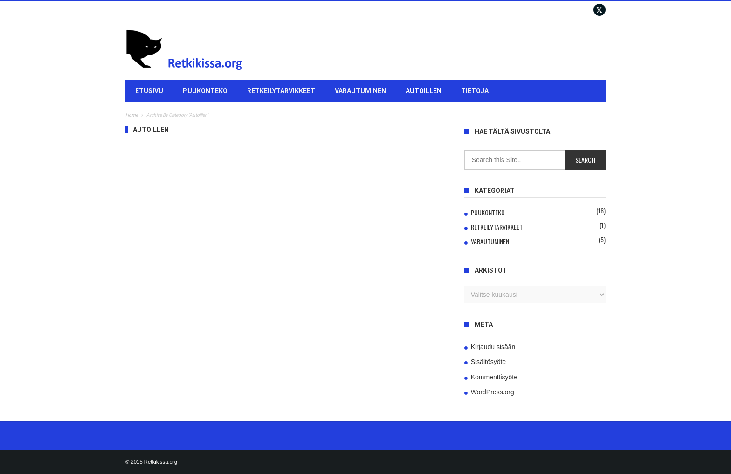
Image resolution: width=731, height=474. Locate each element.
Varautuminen (360, 91)
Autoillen (423, 91)
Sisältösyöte (488, 361)
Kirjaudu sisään (493, 346)
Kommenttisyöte (494, 377)
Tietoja (475, 91)
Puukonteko (205, 91)
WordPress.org (492, 392)
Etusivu (149, 91)
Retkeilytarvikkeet (281, 91)
